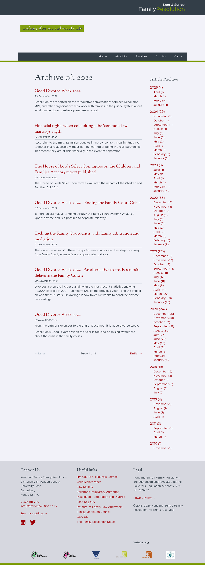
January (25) (161, 302)
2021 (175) (157, 251)
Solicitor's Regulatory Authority (98, 492)
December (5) (162, 202)
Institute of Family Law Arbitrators (100, 507)
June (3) (158, 137)
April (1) (158, 92)
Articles (161, 56)
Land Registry (86, 502)
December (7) (162, 256)
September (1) (163, 125)
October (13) (161, 264)
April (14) (159, 289)
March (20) (160, 294)
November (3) (162, 206)
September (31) (163, 326)
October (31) (161, 322)
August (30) (161, 330)
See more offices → (33, 513)
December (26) (163, 314)
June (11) (159, 281)
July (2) (158, 392)
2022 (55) (157, 198)
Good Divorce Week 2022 (57, 91)
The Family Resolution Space (96, 522)
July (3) (158, 133)
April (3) (158, 146)
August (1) (160, 129)
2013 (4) (156, 399)
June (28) (159, 339)
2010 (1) (155, 443)
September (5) (163, 384)
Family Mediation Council (93, 512)
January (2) (161, 158)
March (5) (159, 351)
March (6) (159, 150)
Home (103, 56)
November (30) (163, 318)
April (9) (158, 232)
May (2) (158, 141)
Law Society (85, 487)
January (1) (160, 105)
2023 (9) (156, 165)
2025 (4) (156, 87)
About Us (121, 56)
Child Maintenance (89, 482)
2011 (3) (155, 424)
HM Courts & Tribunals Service (97, 477)
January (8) (161, 244)
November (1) (162, 116)
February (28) (162, 298)
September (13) (163, 268)
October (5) (161, 380)
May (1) (158, 174)
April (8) (158, 347)
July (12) (158, 277)
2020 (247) (158, 309)
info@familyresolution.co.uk (38, 506)
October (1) (161, 120)
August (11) (160, 273)
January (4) (161, 191)
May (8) (158, 285)
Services (141, 56)
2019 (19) (156, 367)
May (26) (159, 343)
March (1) (159, 96)
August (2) (160, 388)
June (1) (158, 170)
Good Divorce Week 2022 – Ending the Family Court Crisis (87, 203)
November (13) (163, 260)
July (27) (159, 335)
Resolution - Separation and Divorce (101, 497)
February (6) (161, 154)
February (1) (161, 100)
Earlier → (136, 353)
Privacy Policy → (144, 498)
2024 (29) (157, 112)
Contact (179, 56)
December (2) (162, 371)
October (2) (161, 211)
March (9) (159, 236)
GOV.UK (82, 517)
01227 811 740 (29, 502)
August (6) (160, 215)
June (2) (158, 223)
